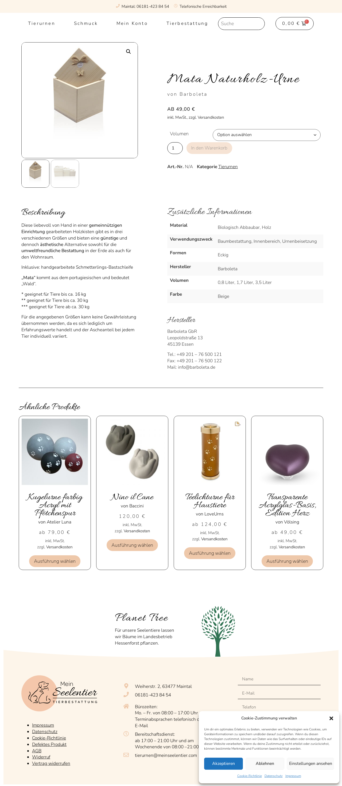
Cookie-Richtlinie (249, 776)
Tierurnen (41, 23)
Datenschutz (274, 776)
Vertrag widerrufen (51, 762)
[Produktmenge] (175, 148)
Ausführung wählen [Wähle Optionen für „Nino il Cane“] (132, 545)
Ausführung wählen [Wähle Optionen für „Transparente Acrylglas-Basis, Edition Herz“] (287, 561)
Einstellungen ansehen (310, 763)
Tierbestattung (187, 23)
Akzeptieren (223, 763)
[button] (331, 718)
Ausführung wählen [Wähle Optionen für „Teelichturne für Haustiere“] (210, 553)
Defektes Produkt (49, 743)
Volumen (179, 134)
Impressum (293, 776)
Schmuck (86, 23)
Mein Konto (132, 23)
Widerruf (41, 756)
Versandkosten (59, 547)
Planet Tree (141, 618)
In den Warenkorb (209, 148)
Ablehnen (264, 763)
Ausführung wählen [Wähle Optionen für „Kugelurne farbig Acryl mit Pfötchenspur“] (55, 561)
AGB (36, 749)
